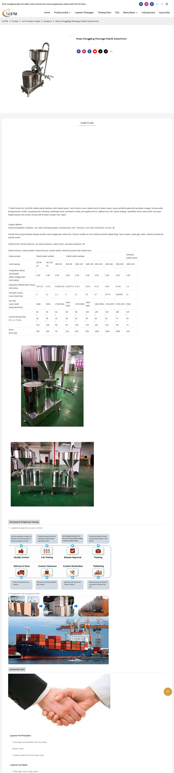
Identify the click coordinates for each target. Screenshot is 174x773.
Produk (15, 21)
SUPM (5, 21)
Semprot (48, 21)
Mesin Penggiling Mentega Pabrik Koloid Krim (77, 21)
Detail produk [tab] (87, 123)
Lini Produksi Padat (31, 21)
